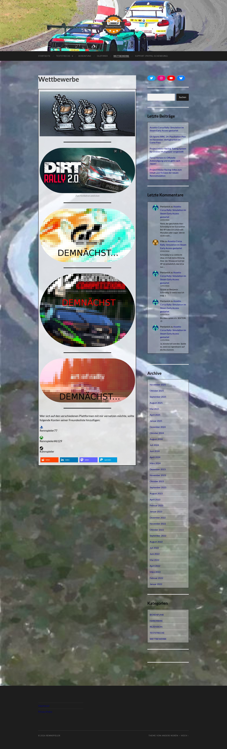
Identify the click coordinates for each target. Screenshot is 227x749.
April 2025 (155, 414)
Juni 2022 (155, 553)
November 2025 (158, 384)
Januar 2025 (156, 420)
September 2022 (158, 535)
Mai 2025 (154, 408)
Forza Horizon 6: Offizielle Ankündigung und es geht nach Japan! (165, 160)
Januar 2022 (156, 584)
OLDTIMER (102, 56)
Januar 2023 (156, 511)
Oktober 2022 (157, 529)
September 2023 (158, 487)
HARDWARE (156, 620)
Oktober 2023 (157, 481)
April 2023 (155, 499)
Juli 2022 (154, 547)
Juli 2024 (154, 445)
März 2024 (155, 463)
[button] (49, 459)
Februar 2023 (156, 505)
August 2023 (156, 493)
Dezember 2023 (158, 469)
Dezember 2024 (158, 427)
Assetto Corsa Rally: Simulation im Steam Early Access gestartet (167, 129)
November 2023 (158, 475)
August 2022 (156, 541)
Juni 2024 (155, 451)
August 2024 (156, 439)
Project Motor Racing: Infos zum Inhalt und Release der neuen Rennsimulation (166, 172)
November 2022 (158, 523)
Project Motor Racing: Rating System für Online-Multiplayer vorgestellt (168, 150)
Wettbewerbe (121, 56)
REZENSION (156, 626)
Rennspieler (53, 735)
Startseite (44, 56)
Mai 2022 (154, 559)
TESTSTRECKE (63, 56)
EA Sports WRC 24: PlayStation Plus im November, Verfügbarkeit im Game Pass (168, 139)
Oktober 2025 (157, 390)
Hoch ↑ (185, 735)
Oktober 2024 (157, 433)
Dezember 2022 (158, 517)
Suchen (182, 97)
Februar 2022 (156, 578)
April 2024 (155, 457)
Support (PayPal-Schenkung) (151, 56)
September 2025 (158, 396)
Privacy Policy (45, 711)
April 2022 (155, 565)
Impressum (43, 705)
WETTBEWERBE (158, 638)
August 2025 (156, 402)
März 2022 (155, 571)
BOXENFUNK (84, 56)
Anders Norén (170, 735)
